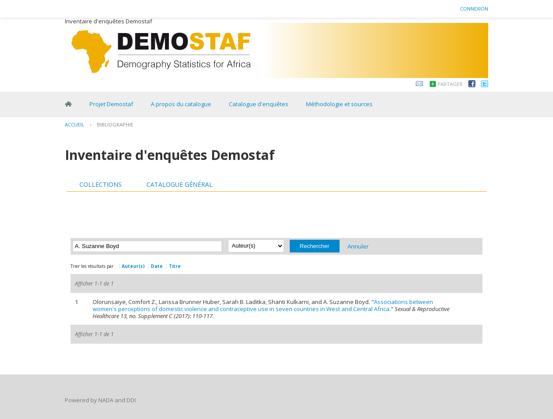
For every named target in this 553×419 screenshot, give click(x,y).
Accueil (74, 124)
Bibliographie (115, 124)
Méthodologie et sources (339, 104)
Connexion (474, 8)
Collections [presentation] (100, 184)
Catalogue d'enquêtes (258, 104)
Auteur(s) (133, 266)
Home (68, 104)
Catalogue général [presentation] (179, 184)
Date (157, 266)
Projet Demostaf (111, 104)
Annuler (358, 246)
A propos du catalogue (181, 104)
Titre (175, 266)
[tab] (100, 184)
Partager (450, 84)
